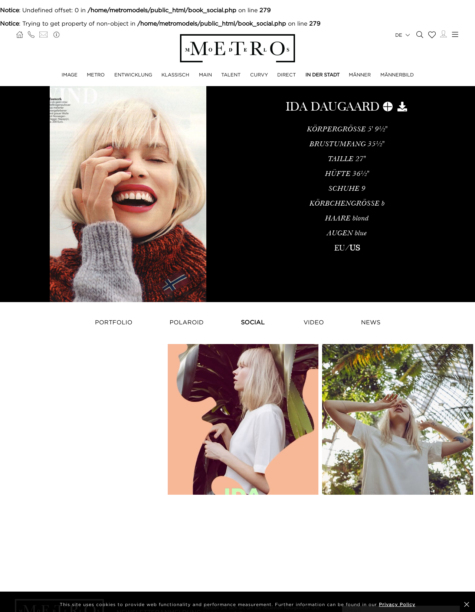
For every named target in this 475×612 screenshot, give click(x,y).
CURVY (259, 74)
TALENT (230, 74)
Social (253, 322)
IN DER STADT (322, 74)
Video (314, 322)
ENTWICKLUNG (133, 74)
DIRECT (286, 74)
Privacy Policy (397, 604)
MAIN (205, 74)
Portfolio (113, 322)
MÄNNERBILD (397, 74)
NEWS (370, 322)
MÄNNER (360, 74)
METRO (96, 74)
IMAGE (70, 74)
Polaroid (187, 322)
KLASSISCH (175, 74)
